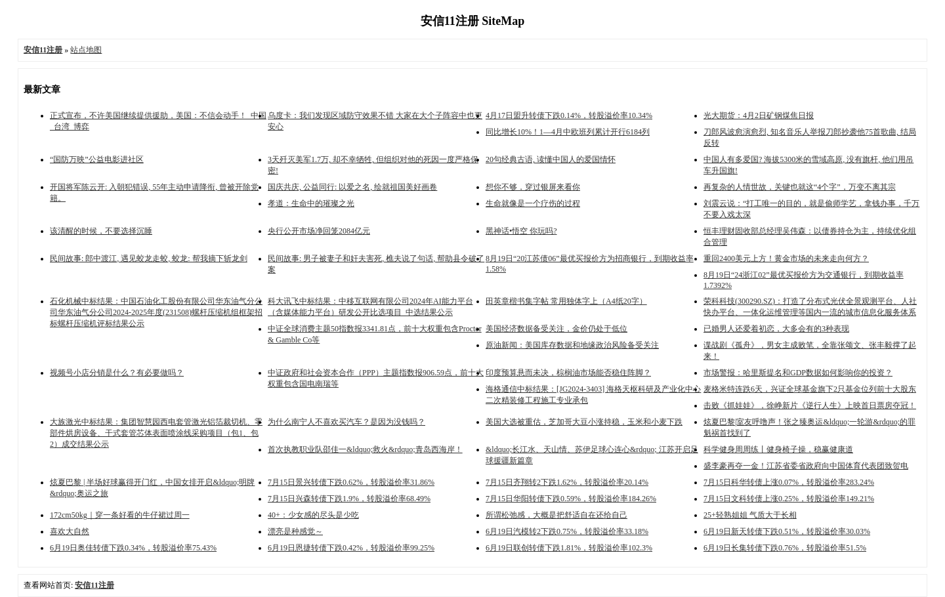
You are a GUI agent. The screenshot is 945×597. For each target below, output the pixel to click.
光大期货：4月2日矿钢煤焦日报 (759, 115)
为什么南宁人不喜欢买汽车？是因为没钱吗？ (346, 421)
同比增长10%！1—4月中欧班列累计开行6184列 (568, 131)
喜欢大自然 (69, 531)
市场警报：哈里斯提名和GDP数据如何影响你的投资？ (798, 372)
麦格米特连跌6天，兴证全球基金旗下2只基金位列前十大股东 (810, 389)
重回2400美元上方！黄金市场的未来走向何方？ (786, 258)
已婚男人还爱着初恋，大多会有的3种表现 (776, 328)
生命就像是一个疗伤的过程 (533, 203)
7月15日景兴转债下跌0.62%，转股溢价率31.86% (351, 482)
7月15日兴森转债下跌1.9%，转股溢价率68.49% (349, 498)
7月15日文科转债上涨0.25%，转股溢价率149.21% (789, 498)
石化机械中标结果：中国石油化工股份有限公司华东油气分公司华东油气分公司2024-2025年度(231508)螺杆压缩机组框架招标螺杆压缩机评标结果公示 (156, 312)
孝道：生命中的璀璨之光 (311, 203)
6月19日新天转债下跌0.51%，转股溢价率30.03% (787, 531)
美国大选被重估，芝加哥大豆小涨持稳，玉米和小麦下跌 (584, 421)
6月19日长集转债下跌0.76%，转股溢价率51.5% (785, 547)
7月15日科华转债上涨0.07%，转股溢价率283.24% (789, 482)
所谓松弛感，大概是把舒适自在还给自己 (556, 515)
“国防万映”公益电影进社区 (97, 159)
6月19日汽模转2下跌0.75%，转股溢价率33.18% (567, 531)
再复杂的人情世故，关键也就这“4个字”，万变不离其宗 (800, 187)
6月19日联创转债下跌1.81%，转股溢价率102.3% (569, 547)
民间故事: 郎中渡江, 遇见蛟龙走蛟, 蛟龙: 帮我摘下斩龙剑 (148, 258)
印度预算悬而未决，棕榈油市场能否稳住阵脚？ (568, 372)
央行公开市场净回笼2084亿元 (319, 231)
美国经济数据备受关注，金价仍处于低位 (556, 328)
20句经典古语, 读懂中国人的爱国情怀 (551, 159)
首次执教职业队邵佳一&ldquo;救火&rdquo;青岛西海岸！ (365, 449)
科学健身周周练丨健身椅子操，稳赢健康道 (778, 449)
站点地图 (86, 49)
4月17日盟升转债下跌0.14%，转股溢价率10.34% (569, 115)
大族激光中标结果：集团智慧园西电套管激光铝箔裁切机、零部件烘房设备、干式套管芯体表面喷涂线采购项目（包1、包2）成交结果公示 (156, 433)
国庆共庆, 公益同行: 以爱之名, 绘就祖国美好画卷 (352, 187)
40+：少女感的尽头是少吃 (313, 515)
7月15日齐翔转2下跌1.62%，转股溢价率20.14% (567, 482)
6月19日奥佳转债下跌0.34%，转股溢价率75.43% (133, 547)
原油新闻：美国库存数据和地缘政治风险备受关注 (572, 345)
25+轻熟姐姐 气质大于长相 (750, 515)
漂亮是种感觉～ (295, 531)
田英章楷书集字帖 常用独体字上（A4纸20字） (566, 301)
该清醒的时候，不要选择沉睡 (101, 231)
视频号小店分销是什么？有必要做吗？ (117, 372)
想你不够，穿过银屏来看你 (533, 187)
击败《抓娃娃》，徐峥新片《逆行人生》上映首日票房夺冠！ (810, 405)
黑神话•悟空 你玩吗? (521, 231)
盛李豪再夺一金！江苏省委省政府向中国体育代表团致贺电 (806, 465)
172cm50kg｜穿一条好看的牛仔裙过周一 (120, 515)
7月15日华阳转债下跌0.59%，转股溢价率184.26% (571, 498)
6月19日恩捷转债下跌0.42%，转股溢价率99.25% (351, 547)
